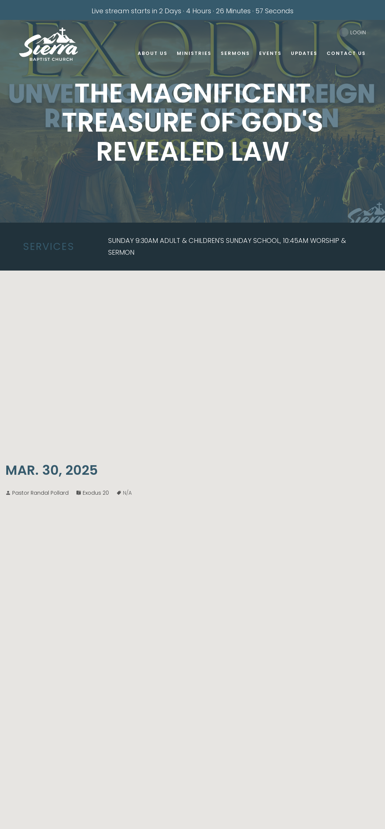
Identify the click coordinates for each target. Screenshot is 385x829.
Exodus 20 (96, 493)
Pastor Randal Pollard (40, 493)
